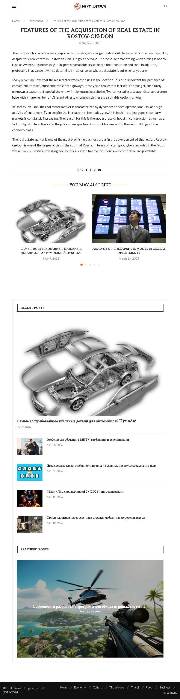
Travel (135, 687)
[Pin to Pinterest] (95, 170)
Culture (97, 687)
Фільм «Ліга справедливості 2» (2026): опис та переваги (85, 491)
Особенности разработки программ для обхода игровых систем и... (90, 606)
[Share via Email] (99, 170)
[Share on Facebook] (86, 170)
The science (116, 687)
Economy (80, 687)
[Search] (166, 6)
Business (165, 687)
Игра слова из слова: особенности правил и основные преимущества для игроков (101, 466)
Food (149, 687)
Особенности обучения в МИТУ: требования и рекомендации (88, 440)
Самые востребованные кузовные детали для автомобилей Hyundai (77, 421)
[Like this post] (81, 170)
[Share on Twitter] (90, 170)
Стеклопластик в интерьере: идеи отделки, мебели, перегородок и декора (96, 517)
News (63, 687)
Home (16, 21)
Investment (36, 21)
